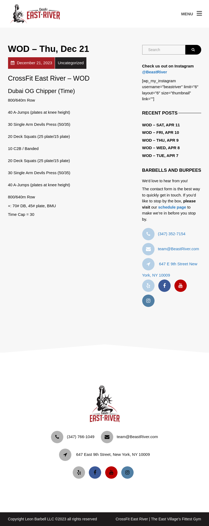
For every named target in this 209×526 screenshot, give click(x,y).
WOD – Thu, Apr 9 (160, 140)
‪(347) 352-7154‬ (172, 233)
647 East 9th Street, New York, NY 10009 (113, 454)
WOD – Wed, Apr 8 (161, 147)
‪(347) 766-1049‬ (80, 436)
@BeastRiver (154, 72)
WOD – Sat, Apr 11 (161, 125)
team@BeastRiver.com (178, 248)
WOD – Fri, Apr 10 (160, 132)
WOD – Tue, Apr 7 (160, 155)
